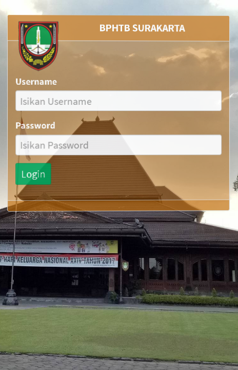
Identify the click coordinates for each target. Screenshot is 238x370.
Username (35, 81)
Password (34, 125)
